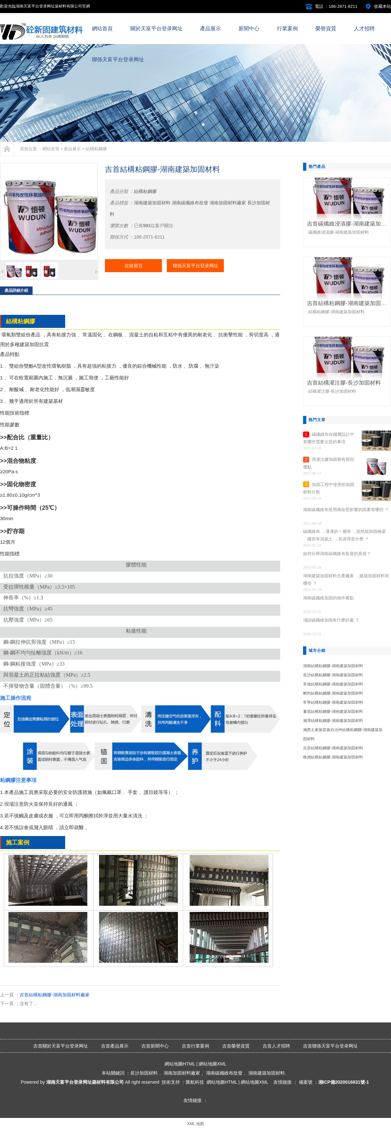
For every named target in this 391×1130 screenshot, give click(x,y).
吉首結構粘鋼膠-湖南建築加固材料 (333, 748)
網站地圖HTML (180, 1063)
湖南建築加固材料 (152, 202)
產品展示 (72, 148)
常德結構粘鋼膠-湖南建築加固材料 (333, 684)
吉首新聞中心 (155, 1046)
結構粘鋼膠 (96, 148)
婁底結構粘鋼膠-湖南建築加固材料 (333, 711)
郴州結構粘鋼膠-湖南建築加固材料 (333, 693)
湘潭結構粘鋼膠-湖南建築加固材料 (333, 720)
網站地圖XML (212, 1063)
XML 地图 (195, 1124)
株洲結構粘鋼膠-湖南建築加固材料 (333, 757)
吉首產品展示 (114, 1046)
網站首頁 (50, 148)
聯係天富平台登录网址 (195, 265)
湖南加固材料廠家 (228, 202)
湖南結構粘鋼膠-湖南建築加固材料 (333, 666)
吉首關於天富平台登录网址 (60, 1046)
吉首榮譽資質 (236, 1046)
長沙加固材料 (144, 1073)
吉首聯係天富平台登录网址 (330, 1046)
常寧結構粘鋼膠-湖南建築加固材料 (333, 702)
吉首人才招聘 (276, 1046)
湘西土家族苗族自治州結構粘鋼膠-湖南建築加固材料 (343, 734)
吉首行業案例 (195, 1046)
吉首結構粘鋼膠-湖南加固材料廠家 (55, 994)
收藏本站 (382, 6)
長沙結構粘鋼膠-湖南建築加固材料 (333, 675)
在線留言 (133, 265)
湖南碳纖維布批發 (190, 202)
